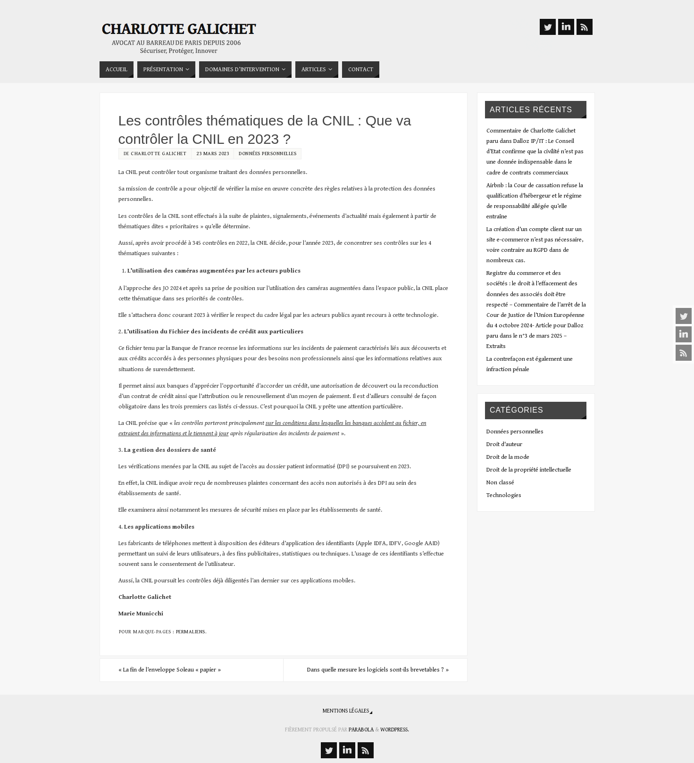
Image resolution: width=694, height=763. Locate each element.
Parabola (361, 730)
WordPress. (394, 730)
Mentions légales (346, 711)
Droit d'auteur (504, 444)
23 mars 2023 (212, 153)
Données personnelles (267, 153)
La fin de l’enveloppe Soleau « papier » (169, 669)
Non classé (500, 482)
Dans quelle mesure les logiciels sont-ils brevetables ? (378, 669)
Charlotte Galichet (158, 153)
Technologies (503, 495)
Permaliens (190, 632)
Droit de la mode (507, 457)
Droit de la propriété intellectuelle (528, 469)
